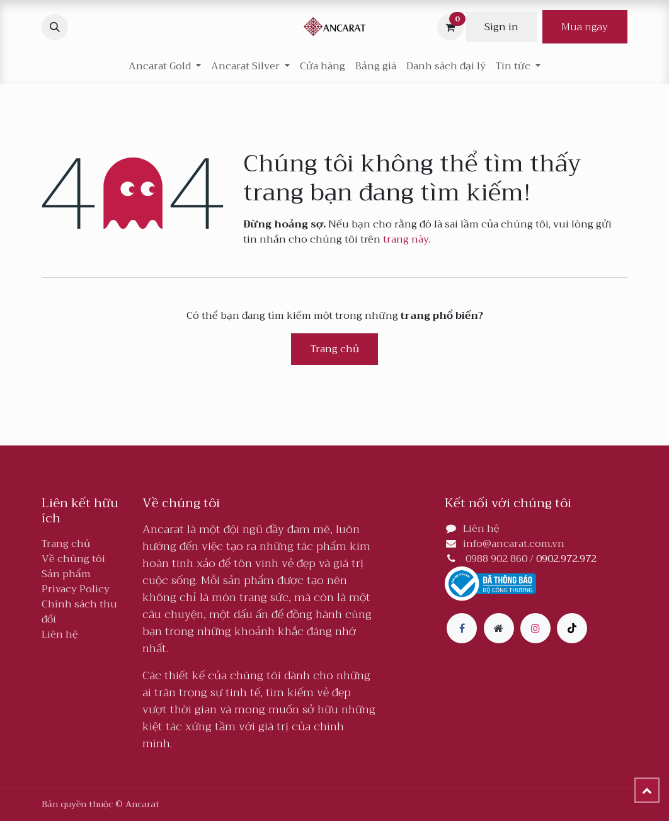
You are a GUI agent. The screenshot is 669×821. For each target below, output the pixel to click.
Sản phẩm (66, 574)
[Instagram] (535, 628)
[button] (55, 27)
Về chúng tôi (73, 559)
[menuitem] (322, 66)
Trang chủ (335, 349)
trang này (405, 239)
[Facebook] (462, 628)
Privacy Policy (76, 589)
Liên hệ (60, 634)
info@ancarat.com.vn (513, 544)
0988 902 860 (496, 559)
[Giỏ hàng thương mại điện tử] (450, 27)
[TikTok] (572, 628)
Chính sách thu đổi (79, 611)
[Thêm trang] (499, 628)
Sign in (501, 27)
